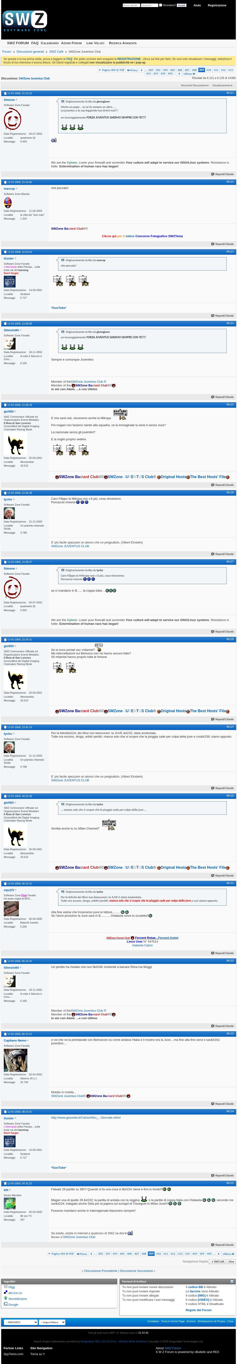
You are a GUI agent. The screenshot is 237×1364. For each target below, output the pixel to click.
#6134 (230, 1111)
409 (201, 70)
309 (150, 70)
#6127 (230, 561)
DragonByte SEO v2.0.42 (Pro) (98, 1341)
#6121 (230, 92)
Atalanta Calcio (142, 945)
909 (170, 73)
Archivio (191, 1321)
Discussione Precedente (100, 1271)
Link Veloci (95, 43)
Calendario (50, 43)
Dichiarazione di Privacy (211, 1321)
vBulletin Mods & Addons (132, 1341)
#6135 (230, 1183)
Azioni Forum (71, 43)
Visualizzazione (221, 85)
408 (194, 70)
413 (230, 70)
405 (172, 70)
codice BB (195, 1287)
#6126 (230, 492)
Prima (132, 70)
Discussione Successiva (136, 1271)
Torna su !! (37, 1354)
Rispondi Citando (223, 174)
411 (216, 70)
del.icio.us (15, 1293)
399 (165, 70)
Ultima (189, 73)
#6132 (230, 960)
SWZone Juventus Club (34, 78)
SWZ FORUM (18, 43)
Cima (231, 1261)
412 (223, 70)
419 (148, 73)
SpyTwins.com (13, 1354)
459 (155, 73)
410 (209, 70)
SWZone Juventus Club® (68, 1096)
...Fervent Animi (156, 937)
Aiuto (197, 5)
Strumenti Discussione (194, 85)
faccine (195, 1291)
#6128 (230, 639)
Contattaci (153, 1321)
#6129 (230, 726)
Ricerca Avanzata (123, 43)
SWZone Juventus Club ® (88, 381)
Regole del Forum (199, 1310)
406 (179, 70)
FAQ (34, 43)
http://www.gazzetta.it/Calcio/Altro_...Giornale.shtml (86, 1117)
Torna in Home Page (172, 1321)
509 (163, 73)
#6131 (230, 883)
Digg (11, 1287)
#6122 (230, 181)
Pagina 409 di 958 (113, 70)
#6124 (230, 323)
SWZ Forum (173, 1348)
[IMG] (202, 1295)
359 (158, 70)
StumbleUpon (17, 1299)
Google (13, 1304)
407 (187, 70)
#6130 (230, 795)
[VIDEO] (203, 1299)
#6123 (230, 251)
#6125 (230, 404)
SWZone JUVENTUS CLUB (70, 546)
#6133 (230, 1033)
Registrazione (217, 5)
